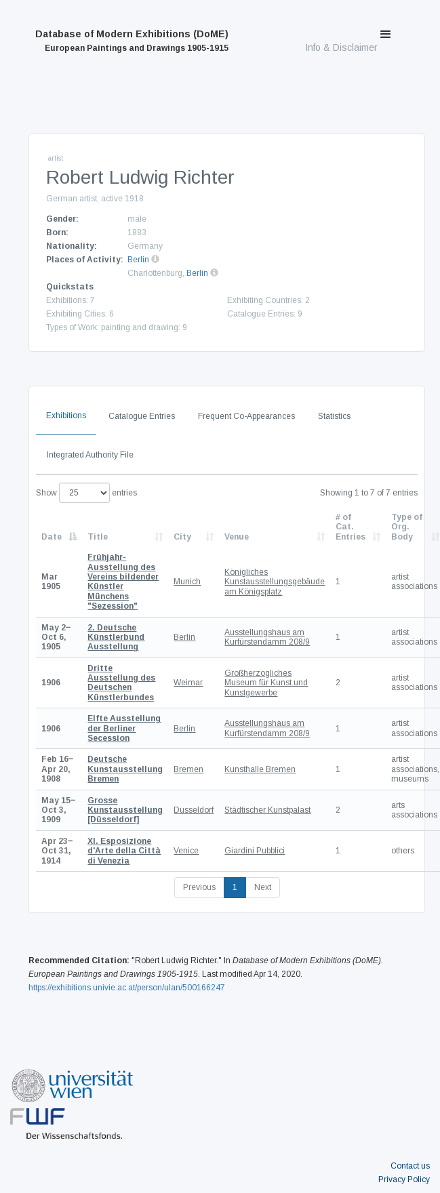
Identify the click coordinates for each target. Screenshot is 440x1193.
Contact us (410, 1166)
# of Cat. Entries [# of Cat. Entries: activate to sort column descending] (350, 527)
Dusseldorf (194, 810)
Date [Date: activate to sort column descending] (51, 537)
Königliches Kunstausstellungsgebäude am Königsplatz (274, 581)
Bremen (188, 769)
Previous (199, 887)
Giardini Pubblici (254, 850)
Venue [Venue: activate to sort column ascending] (236, 537)
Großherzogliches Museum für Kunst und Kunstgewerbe (266, 682)
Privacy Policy (404, 1179)
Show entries (86, 493)
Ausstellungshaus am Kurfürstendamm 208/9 (267, 637)
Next (262, 887)
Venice (186, 850)
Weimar (188, 682)
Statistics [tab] (334, 416)
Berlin (138, 259)
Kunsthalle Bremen (260, 769)
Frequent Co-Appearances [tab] (246, 416)
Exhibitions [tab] (66, 415)
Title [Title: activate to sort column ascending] (97, 537)
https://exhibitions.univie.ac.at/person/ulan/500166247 (126, 987)
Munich (187, 581)
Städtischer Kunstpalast (267, 810)
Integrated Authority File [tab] (90, 455)
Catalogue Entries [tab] (141, 416)
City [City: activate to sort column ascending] (182, 537)
